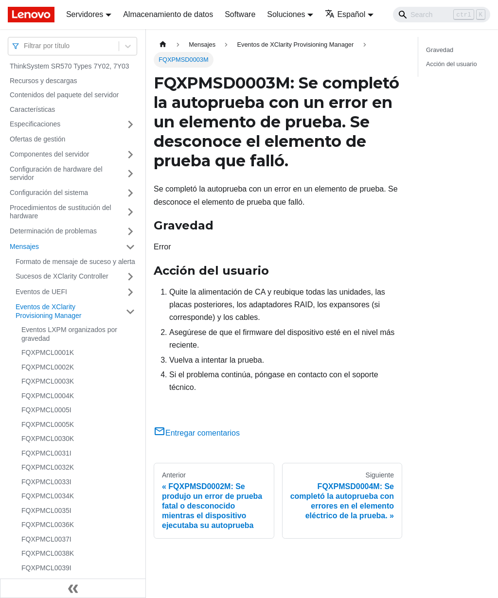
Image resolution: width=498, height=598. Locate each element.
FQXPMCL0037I (46, 539)
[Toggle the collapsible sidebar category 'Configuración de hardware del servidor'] (130, 173)
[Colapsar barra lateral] (73, 588)
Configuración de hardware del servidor (56, 173)
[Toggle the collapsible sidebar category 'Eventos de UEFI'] (130, 292)
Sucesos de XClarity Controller (62, 276)
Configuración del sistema (49, 192)
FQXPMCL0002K (47, 367)
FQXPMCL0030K (47, 438)
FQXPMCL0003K (47, 381)
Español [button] (345, 14)
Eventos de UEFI (41, 292)
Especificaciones (35, 124)
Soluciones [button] (286, 14)
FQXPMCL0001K (47, 352)
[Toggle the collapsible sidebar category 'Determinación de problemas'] (130, 231)
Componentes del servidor (49, 154)
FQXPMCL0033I (46, 482)
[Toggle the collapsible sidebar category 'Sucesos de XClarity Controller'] (130, 276)
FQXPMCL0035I (46, 510)
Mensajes (24, 246)
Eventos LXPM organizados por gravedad (69, 334)
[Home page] (163, 44)
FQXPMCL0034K (47, 496)
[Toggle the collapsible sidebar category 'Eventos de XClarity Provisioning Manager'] (130, 311)
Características (32, 109)
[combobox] (25, 46)
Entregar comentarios (197, 433)
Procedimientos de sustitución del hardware (60, 212)
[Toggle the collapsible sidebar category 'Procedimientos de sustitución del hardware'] (130, 212)
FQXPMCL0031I (46, 453)
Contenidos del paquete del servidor (64, 95)
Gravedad (439, 49)
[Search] (441, 14)
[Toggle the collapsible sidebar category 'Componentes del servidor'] (130, 154)
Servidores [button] (84, 14)
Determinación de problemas (53, 231)
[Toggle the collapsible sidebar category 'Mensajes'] (130, 247)
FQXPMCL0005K (47, 424)
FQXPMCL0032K (47, 467)
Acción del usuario (451, 64)
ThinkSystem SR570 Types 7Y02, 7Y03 (69, 66)
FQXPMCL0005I (46, 410)
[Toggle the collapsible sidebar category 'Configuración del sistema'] (130, 193)
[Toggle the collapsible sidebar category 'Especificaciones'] (130, 124)
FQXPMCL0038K (47, 553)
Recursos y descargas (43, 81)
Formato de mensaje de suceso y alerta (75, 261)
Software (240, 14)
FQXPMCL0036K (47, 524)
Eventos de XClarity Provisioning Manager (48, 311)
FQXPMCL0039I (46, 568)
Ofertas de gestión (37, 139)
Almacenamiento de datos (168, 14)
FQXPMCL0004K (47, 396)
